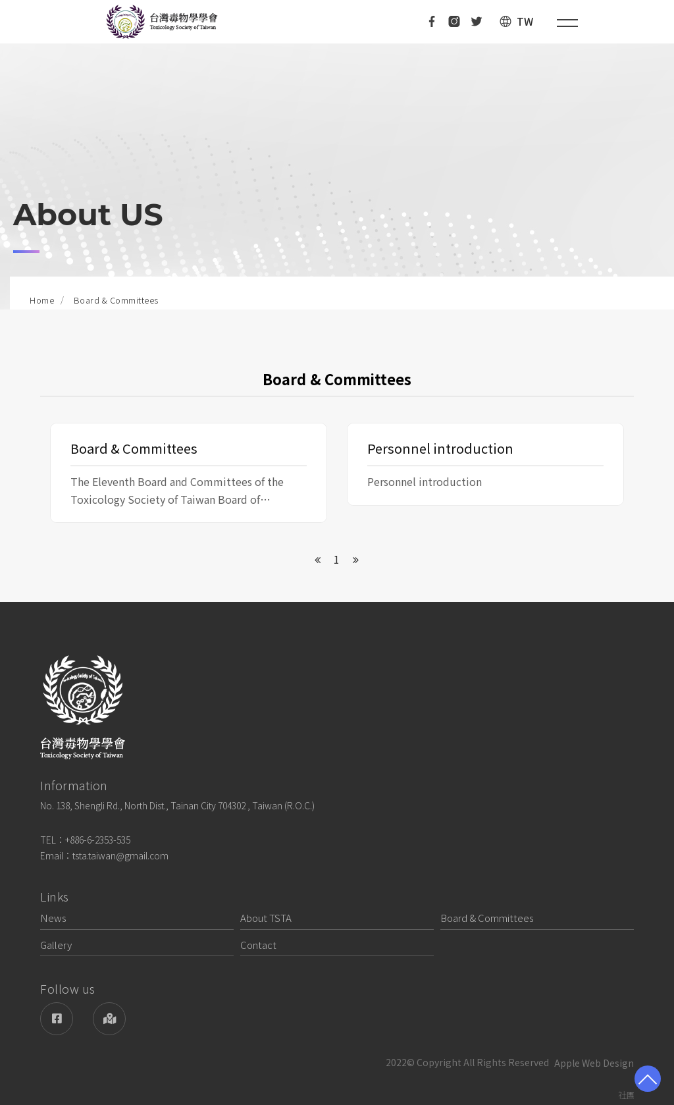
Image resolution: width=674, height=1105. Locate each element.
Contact (258, 945)
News (53, 918)
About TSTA (266, 918)
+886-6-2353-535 (97, 839)
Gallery (56, 945)
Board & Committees (487, 918)
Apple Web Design (594, 1062)
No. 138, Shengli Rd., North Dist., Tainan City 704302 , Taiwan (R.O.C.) (177, 805)
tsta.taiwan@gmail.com (120, 855)
